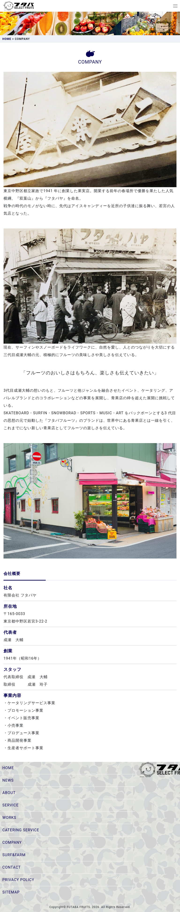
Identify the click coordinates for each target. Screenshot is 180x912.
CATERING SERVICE (20, 830)
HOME (8, 768)
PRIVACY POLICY (18, 880)
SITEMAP (11, 892)
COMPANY (12, 842)
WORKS (9, 817)
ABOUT (8, 792)
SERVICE (10, 805)
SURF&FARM (14, 855)
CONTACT (11, 867)
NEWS (8, 780)
